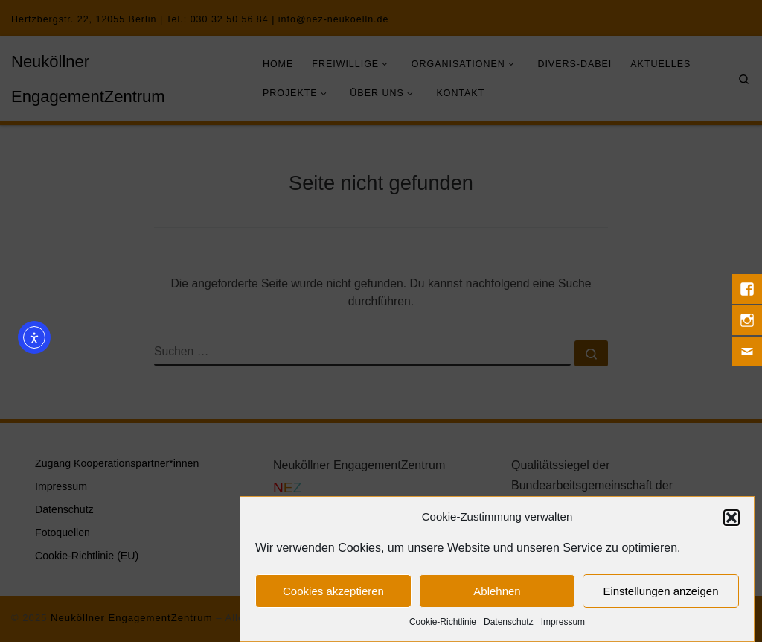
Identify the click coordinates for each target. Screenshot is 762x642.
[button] (731, 519)
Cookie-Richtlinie (442, 623)
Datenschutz (509, 623)
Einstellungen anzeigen (660, 591)
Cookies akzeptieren (333, 591)
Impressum (563, 623)
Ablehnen (496, 591)
